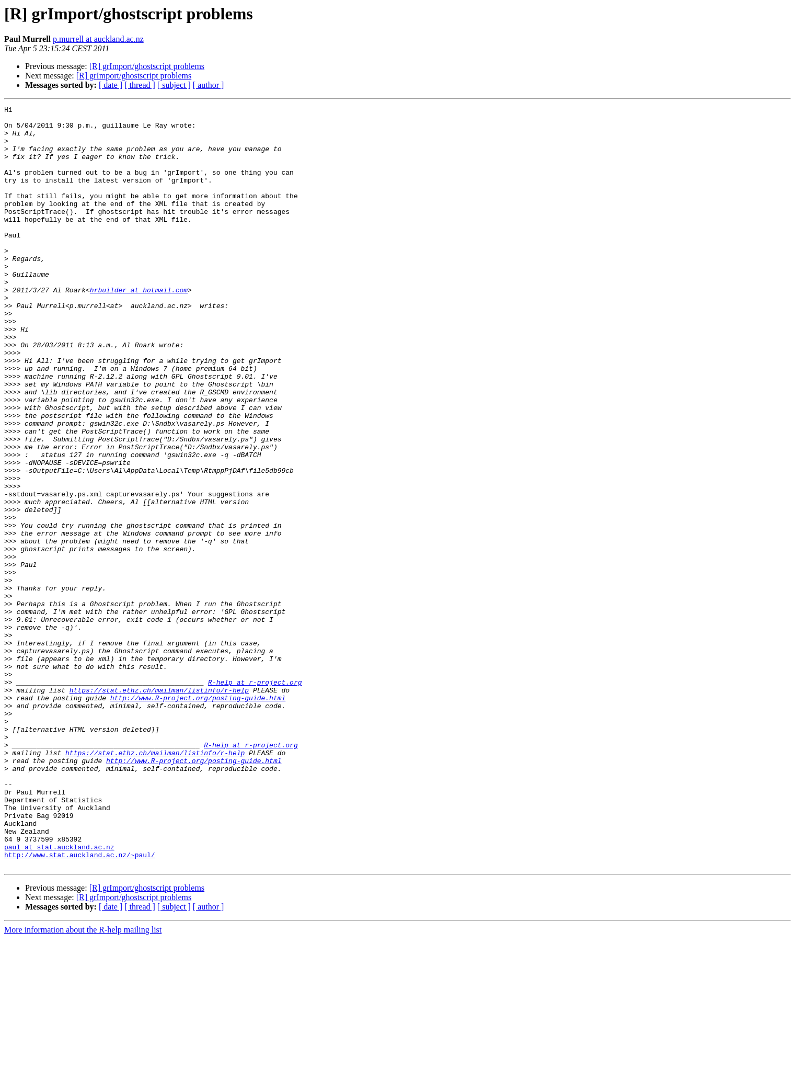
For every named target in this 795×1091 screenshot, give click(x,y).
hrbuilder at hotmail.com (139, 327)
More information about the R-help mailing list (83, 1081)
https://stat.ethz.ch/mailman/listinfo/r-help (159, 807)
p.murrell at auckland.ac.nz (98, 39)
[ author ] (208, 85)
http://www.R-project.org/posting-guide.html (197, 817)
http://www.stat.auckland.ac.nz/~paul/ (79, 1005)
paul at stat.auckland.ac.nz (59, 996)
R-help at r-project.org (255, 798)
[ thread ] (139, 85)
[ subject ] (174, 85)
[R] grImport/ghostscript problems (146, 66)
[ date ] (110, 85)
